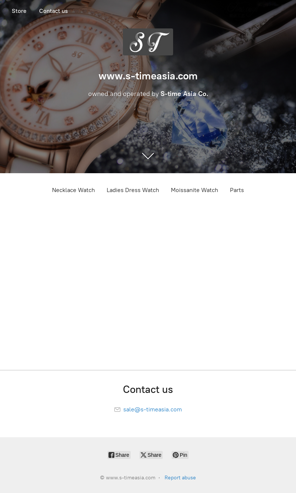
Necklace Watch (73, 190)
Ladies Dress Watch (133, 190)
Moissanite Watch (194, 190)
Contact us (53, 10)
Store (19, 10)
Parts (237, 190)
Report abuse (180, 478)
